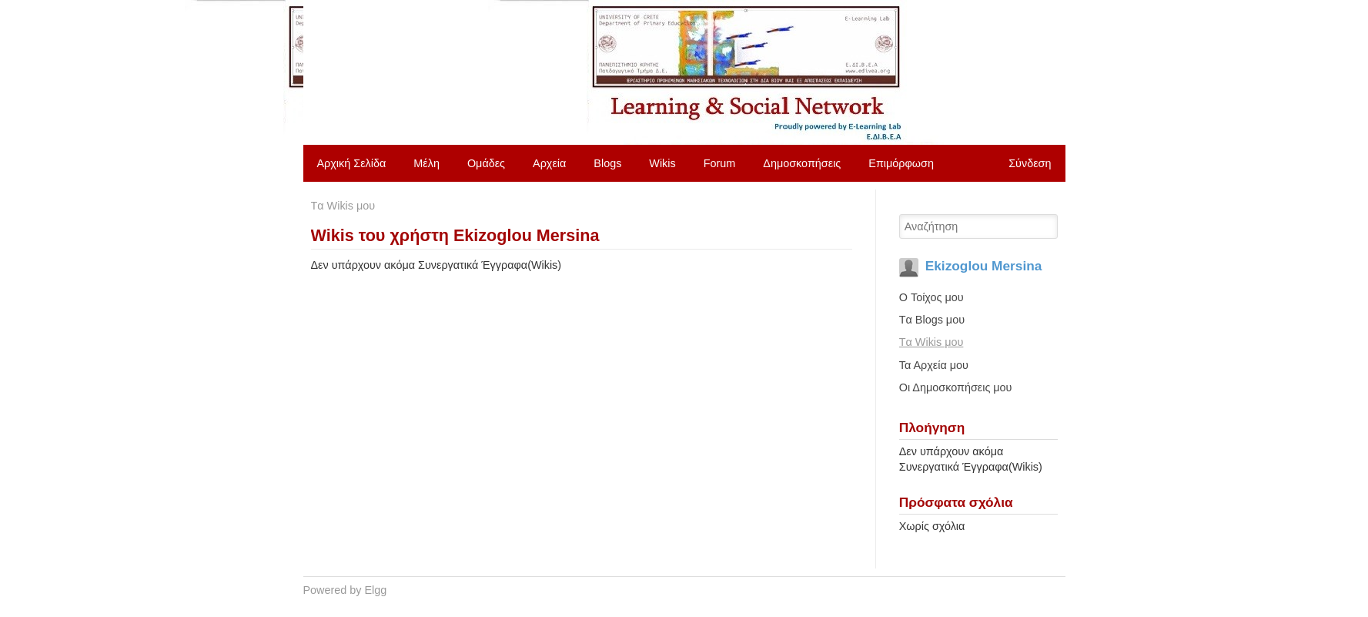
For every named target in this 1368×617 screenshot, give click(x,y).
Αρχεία (549, 163)
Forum (720, 163)
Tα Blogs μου (932, 320)
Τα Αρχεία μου (933, 365)
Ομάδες (486, 163)
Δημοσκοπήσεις (802, 163)
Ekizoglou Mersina (983, 265)
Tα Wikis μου (343, 206)
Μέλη (426, 163)
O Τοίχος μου (931, 297)
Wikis (662, 163)
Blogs (607, 163)
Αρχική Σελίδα (351, 163)
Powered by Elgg (345, 590)
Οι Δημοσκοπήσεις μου (955, 387)
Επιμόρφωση (901, 163)
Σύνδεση (1029, 163)
